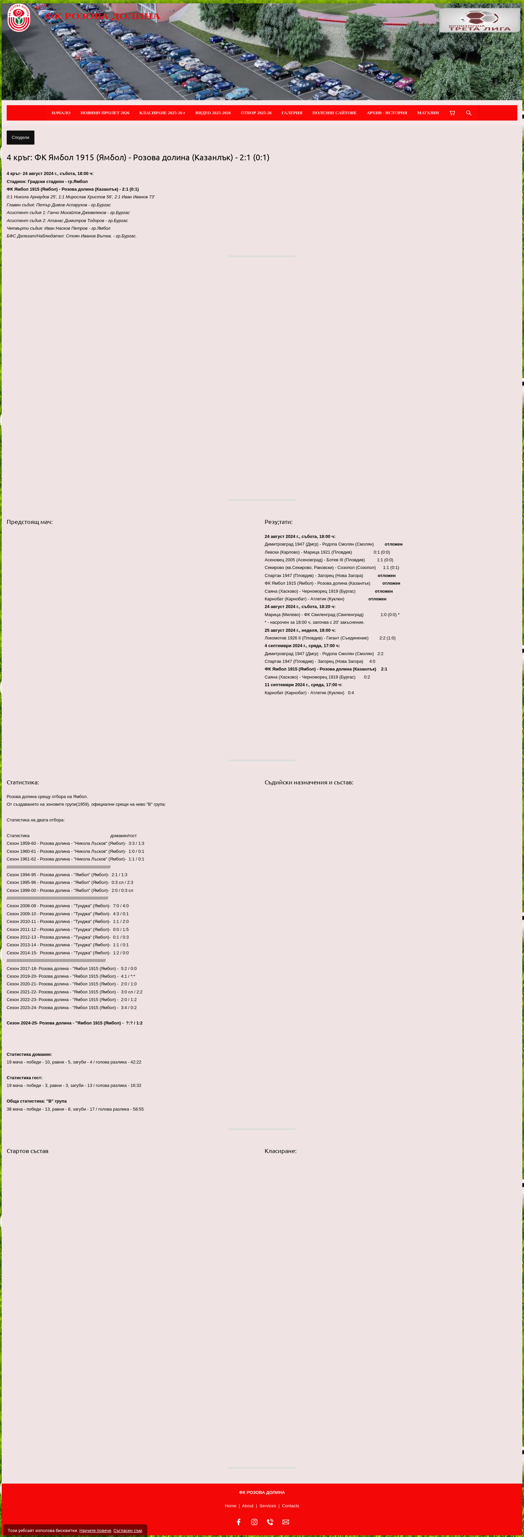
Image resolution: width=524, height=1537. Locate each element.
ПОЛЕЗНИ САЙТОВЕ (334, 112)
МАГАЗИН (428, 112)
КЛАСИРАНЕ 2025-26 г (162, 112)
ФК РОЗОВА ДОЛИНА (102, 16)
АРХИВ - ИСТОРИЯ (387, 112)
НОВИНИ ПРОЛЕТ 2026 (105, 112)
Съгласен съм (127, 1530)
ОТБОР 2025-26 (256, 112)
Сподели (20, 137)
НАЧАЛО (61, 112)
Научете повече (95, 1530)
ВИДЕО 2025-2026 (213, 112)
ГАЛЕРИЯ (292, 112)
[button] (133, 378)
